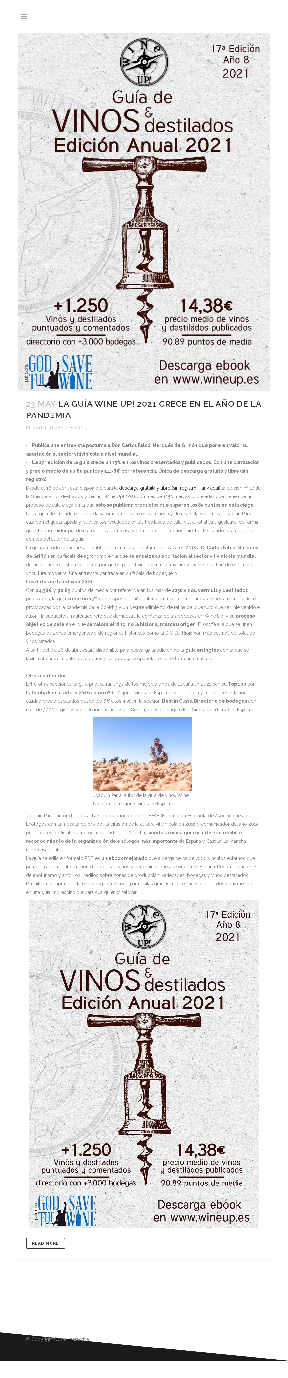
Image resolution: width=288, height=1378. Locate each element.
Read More (45, 1243)
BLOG (76, 427)
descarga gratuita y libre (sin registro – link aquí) (169, 488)
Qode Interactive (71, 1339)
